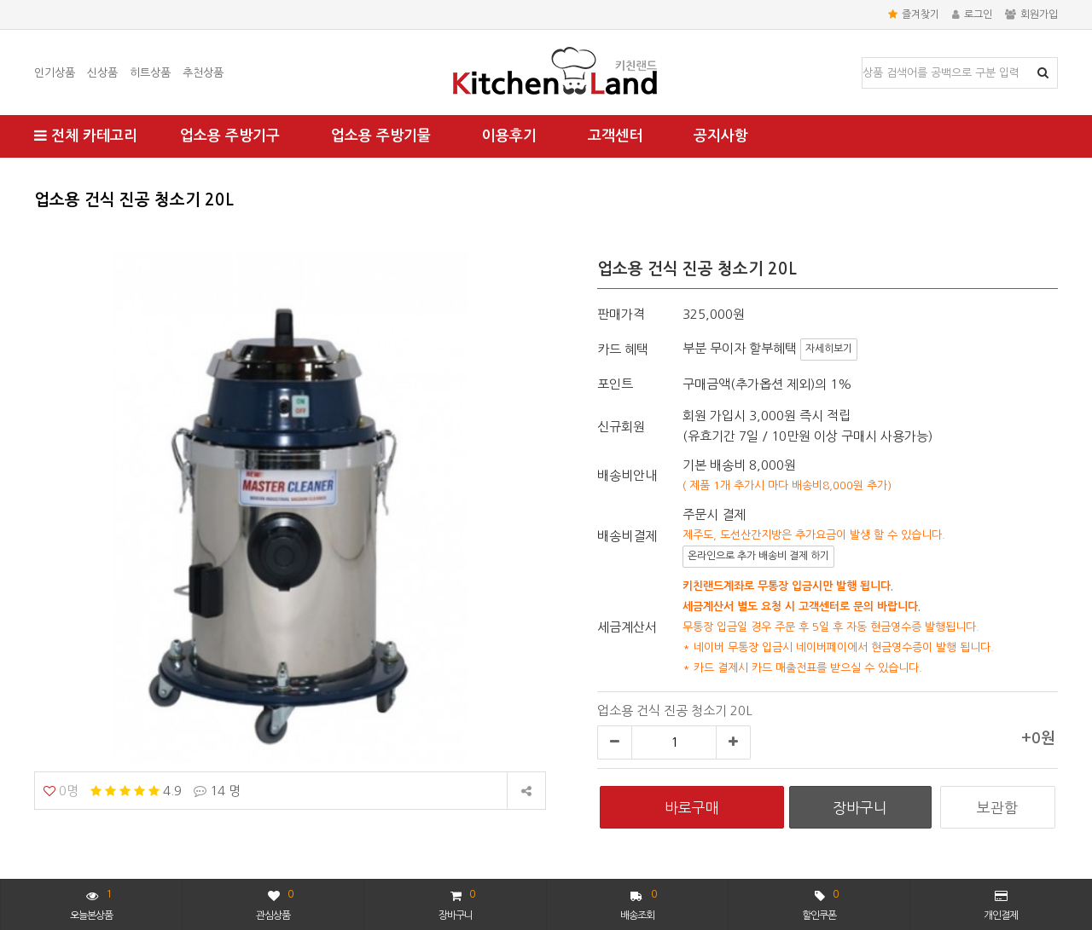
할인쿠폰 (820, 903)
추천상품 (203, 72)
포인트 (615, 384)
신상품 (102, 72)
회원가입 (1031, 14)
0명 (61, 790)
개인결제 (1001, 905)
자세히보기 (828, 349)
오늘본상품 (91, 903)
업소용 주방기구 (230, 136)
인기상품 (54, 72)
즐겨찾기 (913, 14)
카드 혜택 (622, 349)
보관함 (997, 807)
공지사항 (721, 136)
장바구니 (456, 903)
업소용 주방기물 (381, 136)
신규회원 (621, 426)
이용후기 (509, 136)
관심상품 (274, 903)
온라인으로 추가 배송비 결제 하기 (758, 556)
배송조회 (638, 903)
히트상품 (150, 72)
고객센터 (615, 136)
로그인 (972, 14)
